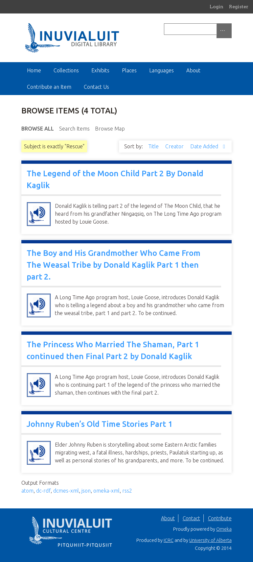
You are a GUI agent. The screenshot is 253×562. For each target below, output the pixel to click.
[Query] (198, 29)
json (86, 491)
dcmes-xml (66, 491)
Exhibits (100, 70)
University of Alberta (210, 540)
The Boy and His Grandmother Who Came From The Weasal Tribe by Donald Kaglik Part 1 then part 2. (113, 265)
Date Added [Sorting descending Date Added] (204, 146)
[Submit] (230, 29)
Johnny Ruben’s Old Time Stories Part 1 (99, 424)
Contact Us (96, 87)
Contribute (220, 518)
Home (34, 70)
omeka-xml (106, 491)
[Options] (224, 30)
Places (129, 70)
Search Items (74, 129)
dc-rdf (43, 491)
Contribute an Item (49, 87)
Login (216, 6)
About (193, 70)
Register (238, 6)
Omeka (224, 529)
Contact (191, 518)
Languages (161, 70)
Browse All (37, 129)
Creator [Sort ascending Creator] (175, 146)
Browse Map (110, 129)
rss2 (127, 491)
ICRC (168, 540)
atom (27, 491)
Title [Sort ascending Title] (154, 146)
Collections (66, 70)
